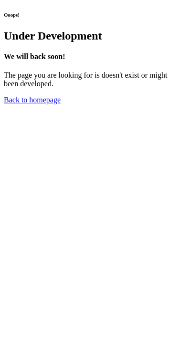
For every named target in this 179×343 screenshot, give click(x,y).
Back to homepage (32, 100)
